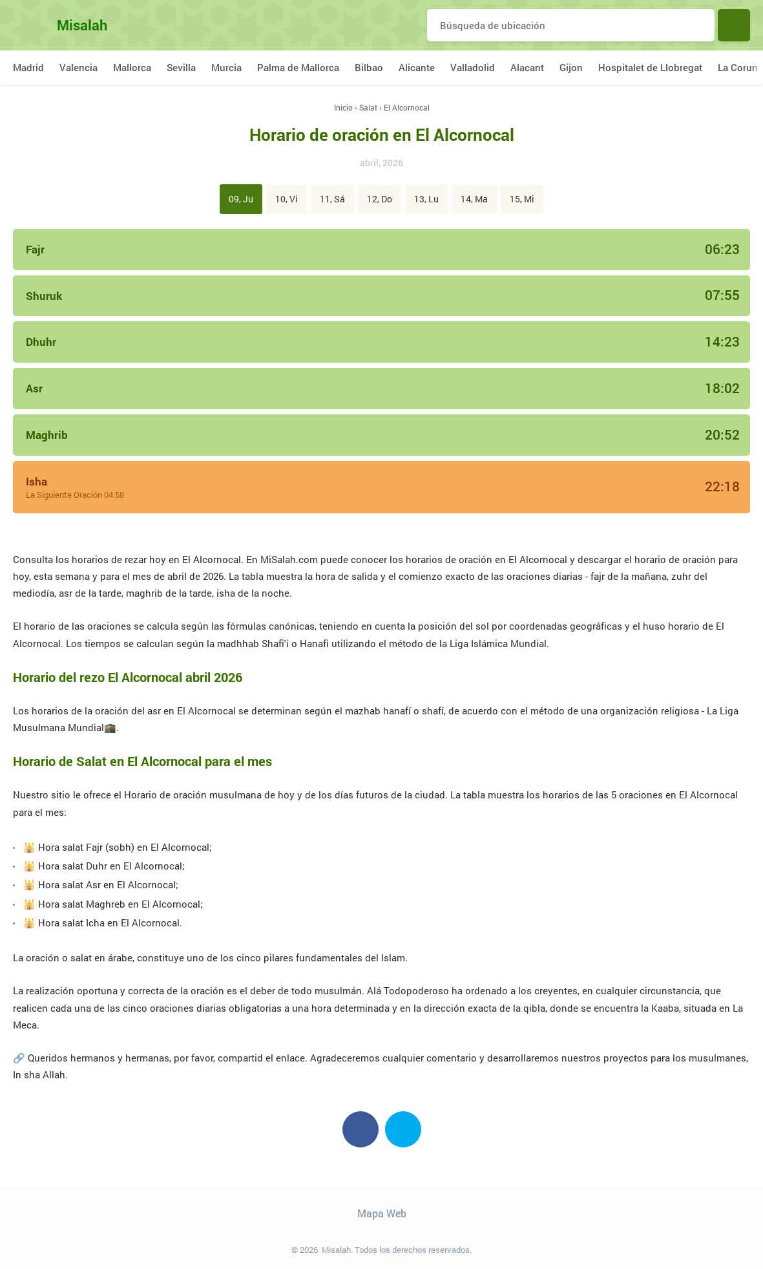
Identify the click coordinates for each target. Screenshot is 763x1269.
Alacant (527, 67)
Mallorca (132, 67)
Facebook (360, 1129)
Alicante (417, 67)
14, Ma (474, 199)
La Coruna (740, 67)
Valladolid (472, 67)
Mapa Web (381, 1213)
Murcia (226, 67)
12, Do (379, 199)
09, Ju (241, 199)
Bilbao (369, 67)
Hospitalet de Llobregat (650, 67)
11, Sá (332, 199)
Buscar (734, 25)
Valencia (78, 67)
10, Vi (286, 199)
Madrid (28, 67)
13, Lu (426, 199)
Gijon (571, 67)
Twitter (403, 1129)
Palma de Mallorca (298, 67)
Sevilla (181, 67)
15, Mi (522, 199)
